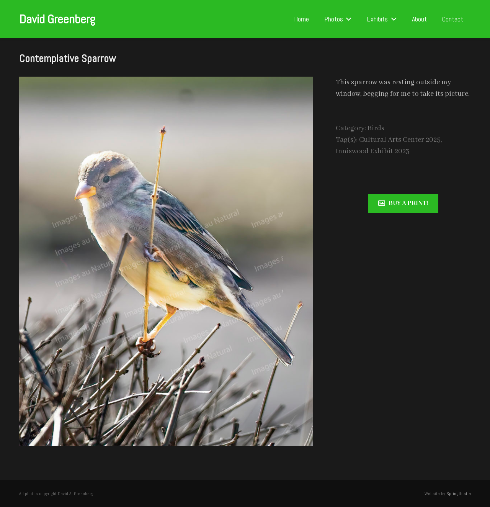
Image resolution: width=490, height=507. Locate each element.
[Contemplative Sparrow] (166, 82)
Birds (376, 128)
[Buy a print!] (403, 203)
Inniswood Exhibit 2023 (373, 151)
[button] (347, 19)
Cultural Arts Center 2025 (400, 139)
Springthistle (458, 494)
